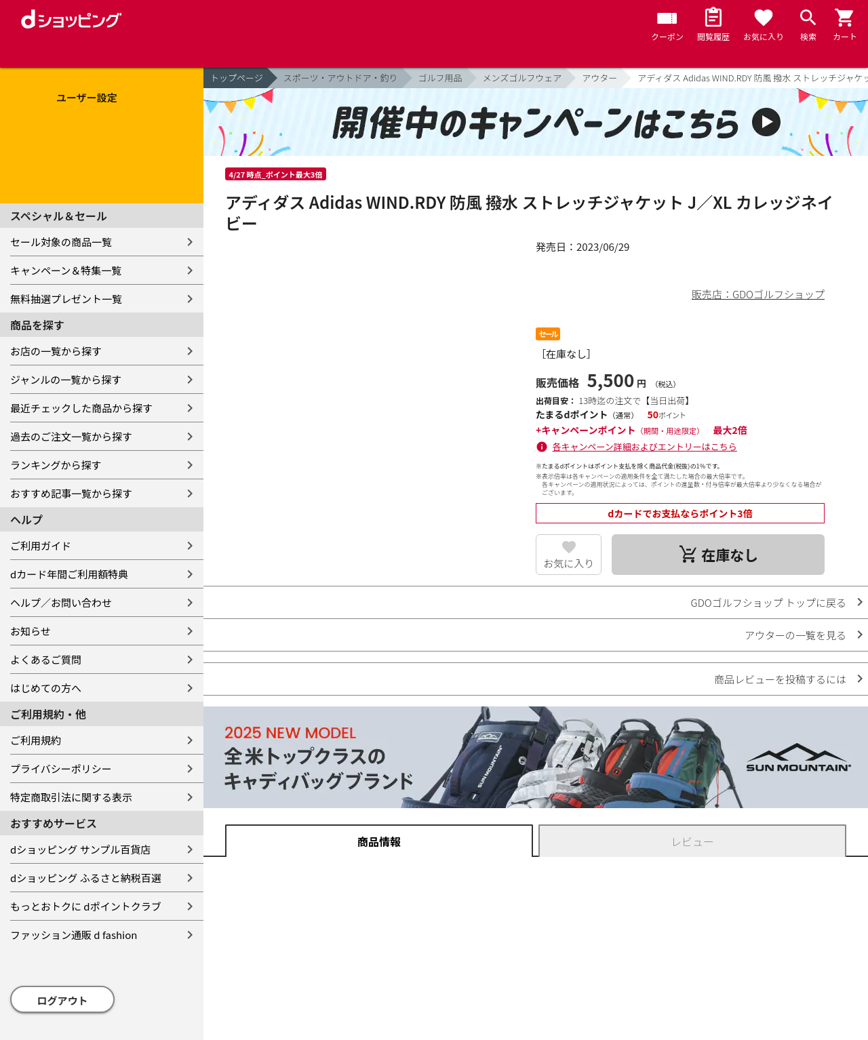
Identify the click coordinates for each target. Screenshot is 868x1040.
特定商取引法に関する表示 (71, 797)
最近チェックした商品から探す (81, 408)
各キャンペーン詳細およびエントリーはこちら (645, 446)
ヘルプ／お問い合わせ (61, 602)
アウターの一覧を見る (795, 635)
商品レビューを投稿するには (780, 679)
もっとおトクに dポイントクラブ (85, 906)
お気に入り (568, 563)
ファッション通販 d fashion (73, 934)
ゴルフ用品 (440, 77)
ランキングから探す (56, 465)
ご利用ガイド (40, 545)
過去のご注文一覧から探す (71, 436)
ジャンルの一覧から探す (65, 379)
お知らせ (30, 631)
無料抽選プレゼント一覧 (66, 299)
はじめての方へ (45, 688)
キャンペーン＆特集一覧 (65, 270)
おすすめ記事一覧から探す (71, 493)
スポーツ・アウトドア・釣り (340, 77)
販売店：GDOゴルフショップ (758, 294)
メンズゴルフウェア (522, 77)
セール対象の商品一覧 (61, 242)
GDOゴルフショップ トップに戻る (768, 602)
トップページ (236, 77)
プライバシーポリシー (61, 768)
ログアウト (62, 1000)
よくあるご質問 (45, 659)
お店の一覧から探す (56, 351)
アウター (599, 77)
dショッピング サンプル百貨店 (80, 849)
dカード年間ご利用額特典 (69, 574)
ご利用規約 (35, 740)
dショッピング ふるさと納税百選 (85, 878)
